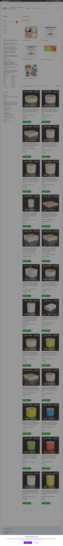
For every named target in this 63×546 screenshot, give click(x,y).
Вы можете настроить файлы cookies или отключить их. (31, 539)
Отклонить (37, 542)
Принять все (27, 542)
